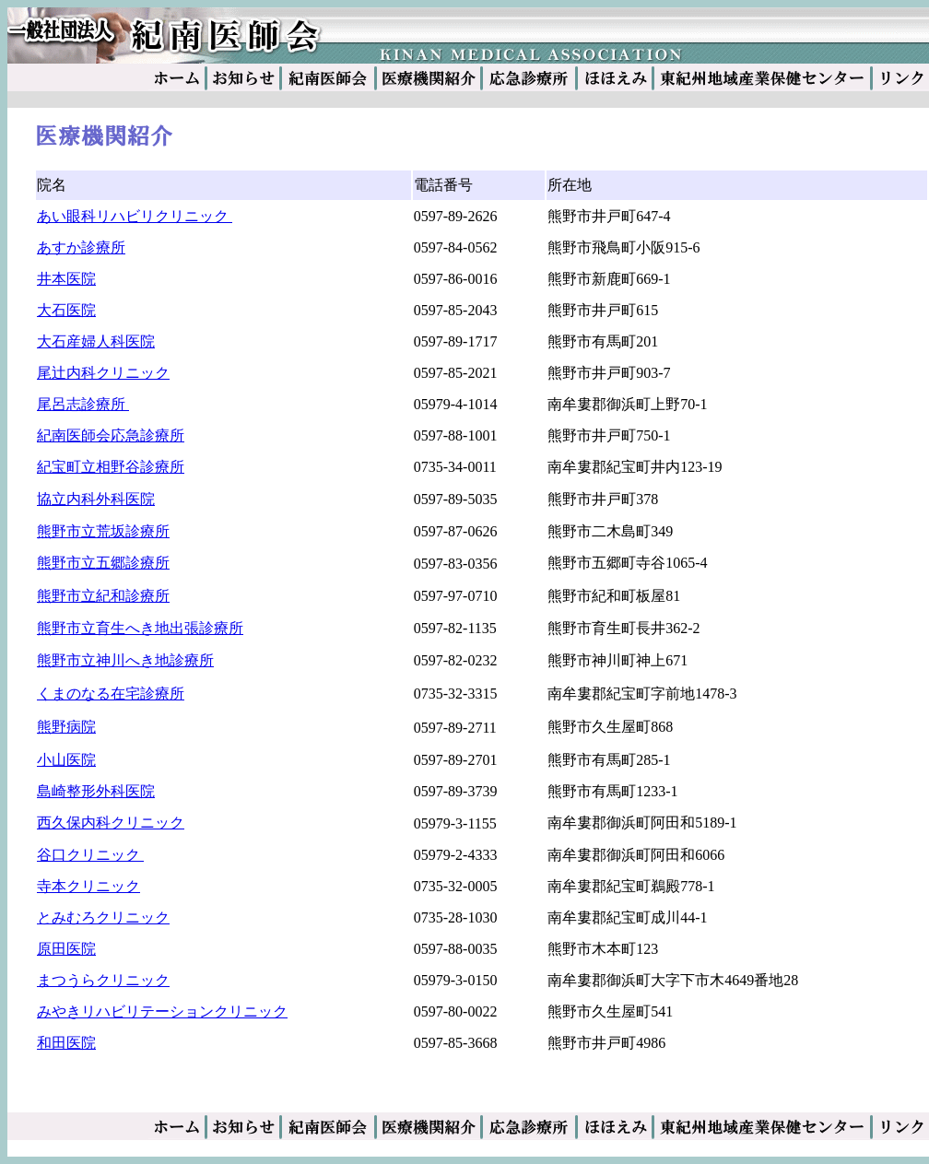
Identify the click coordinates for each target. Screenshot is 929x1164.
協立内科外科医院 (96, 499)
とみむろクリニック (103, 917)
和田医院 (66, 1043)
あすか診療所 (81, 247)
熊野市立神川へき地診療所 (125, 660)
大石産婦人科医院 (96, 341)
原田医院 (66, 949)
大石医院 (66, 310)
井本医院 (66, 279)
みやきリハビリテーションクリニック (162, 1011)
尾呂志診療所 (83, 404)
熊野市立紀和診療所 (103, 596)
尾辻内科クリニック (103, 373)
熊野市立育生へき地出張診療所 (140, 628)
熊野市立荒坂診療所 (103, 531)
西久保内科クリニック (110, 822)
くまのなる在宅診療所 (110, 693)
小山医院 (66, 760)
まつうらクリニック (103, 980)
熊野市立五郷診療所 (103, 562)
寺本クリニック (88, 886)
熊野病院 (66, 727)
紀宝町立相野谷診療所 (110, 467)
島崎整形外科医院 (96, 791)
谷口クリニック (90, 855)
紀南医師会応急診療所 (110, 435)
